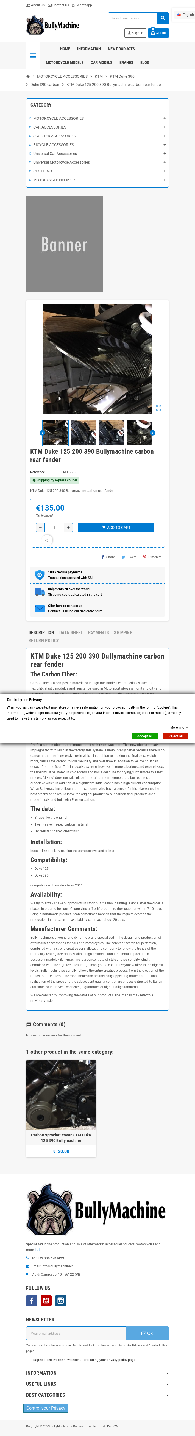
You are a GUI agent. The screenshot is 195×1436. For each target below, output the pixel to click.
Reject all (175, 736)
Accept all (144, 736)
